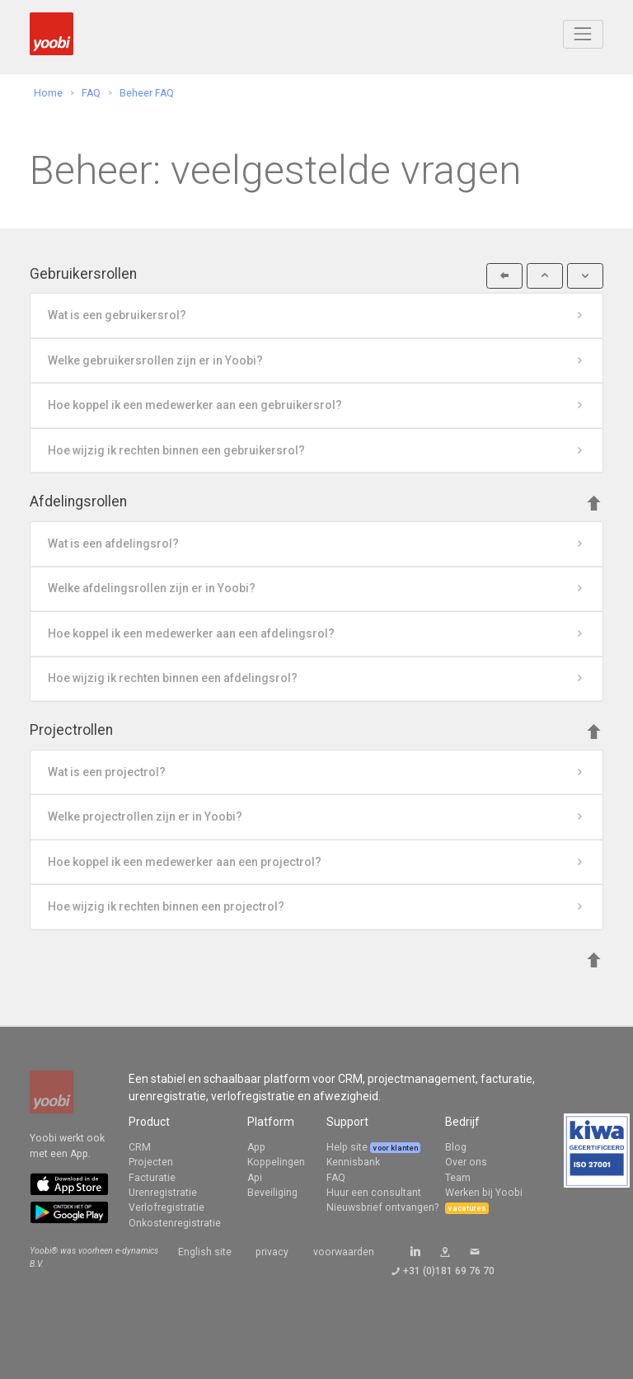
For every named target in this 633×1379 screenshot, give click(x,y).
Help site (348, 1147)
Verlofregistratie (166, 1207)
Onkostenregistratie (175, 1223)
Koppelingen (276, 1162)
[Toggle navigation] (583, 34)
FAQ (335, 1178)
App (256, 1147)
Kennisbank (353, 1162)
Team (458, 1178)
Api (254, 1178)
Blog (456, 1147)
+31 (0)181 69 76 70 (449, 1271)
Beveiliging (272, 1192)
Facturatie (152, 1178)
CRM (140, 1147)
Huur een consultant (373, 1192)
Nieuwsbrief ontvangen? (382, 1207)
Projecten (151, 1162)
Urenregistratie (163, 1192)
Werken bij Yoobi (484, 1192)
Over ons (466, 1162)
